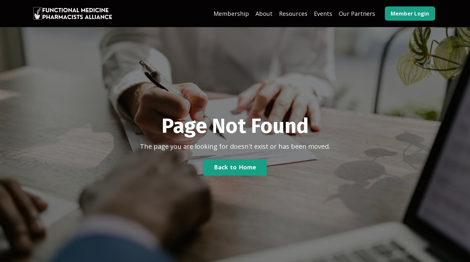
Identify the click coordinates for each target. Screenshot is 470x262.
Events (323, 13)
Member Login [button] (410, 13)
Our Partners (357, 13)
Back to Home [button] (235, 167)
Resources (293, 13)
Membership (231, 13)
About (264, 13)
